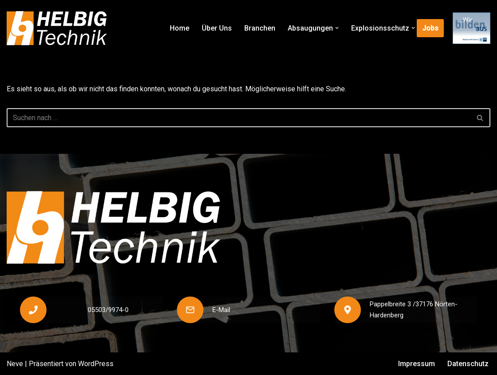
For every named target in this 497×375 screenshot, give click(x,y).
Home (179, 28)
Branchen (259, 28)
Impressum (416, 363)
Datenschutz (468, 363)
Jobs (430, 28)
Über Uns (217, 28)
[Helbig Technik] (57, 28)
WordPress (95, 363)
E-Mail (221, 310)
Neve (15, 363)
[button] (337, 28)
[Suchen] (238, 117)
